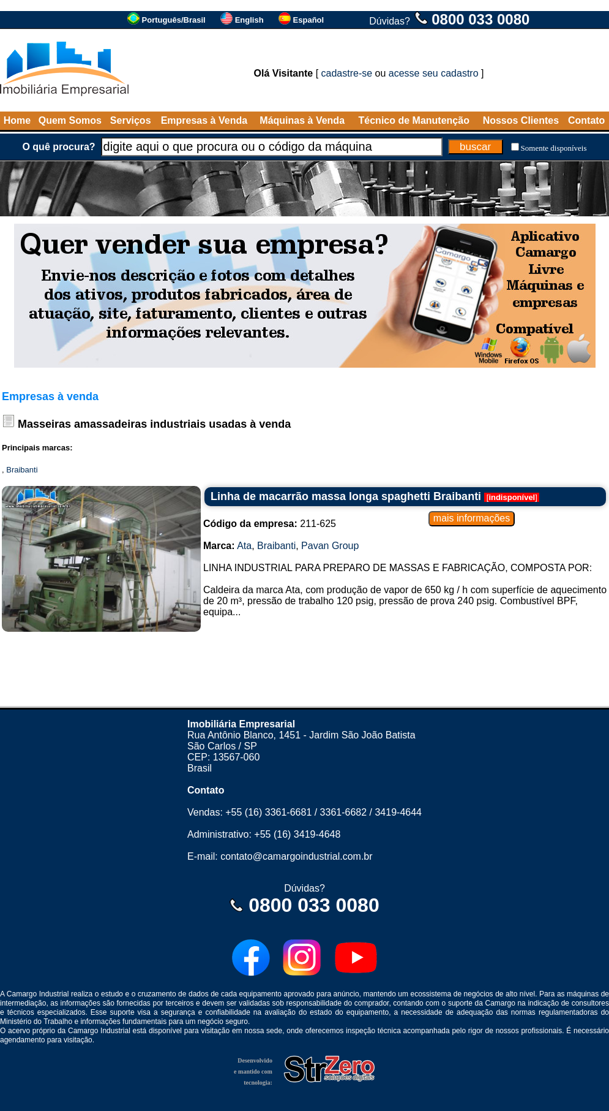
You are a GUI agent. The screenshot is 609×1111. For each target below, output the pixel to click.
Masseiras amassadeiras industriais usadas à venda (154, 424)
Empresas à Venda (204, 120)
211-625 (269, 523)
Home (17, 120)
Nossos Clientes (521, 120)
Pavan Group (330, 545)
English (249, 20)
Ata (244, 545)
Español (308, 20)
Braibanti (21, 469)
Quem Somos (70, 120)
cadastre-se (347, 73)
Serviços (130, 120)
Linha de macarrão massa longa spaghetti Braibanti (346, 496)
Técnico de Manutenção (414, 120)
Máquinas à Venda (302, 120)
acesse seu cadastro (434, 73)
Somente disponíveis (554, 148)
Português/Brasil (174, 20)
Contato (586, 120)
